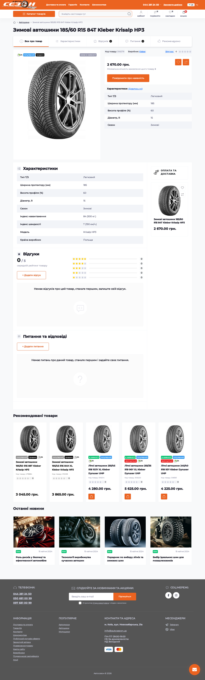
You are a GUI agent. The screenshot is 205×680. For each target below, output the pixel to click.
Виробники (19, 653)
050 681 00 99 (22, 598)
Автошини (24, 22)
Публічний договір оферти (26, 638)
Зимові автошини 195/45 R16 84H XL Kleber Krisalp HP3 (63, 466)
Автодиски (64, 624)
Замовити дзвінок (173, 5)
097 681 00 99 (22, 602)
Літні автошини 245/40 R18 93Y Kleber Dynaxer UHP (175, 469)
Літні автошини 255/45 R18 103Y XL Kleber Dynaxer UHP (101, 469)
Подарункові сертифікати (26, 656)
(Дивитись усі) (135, 89)
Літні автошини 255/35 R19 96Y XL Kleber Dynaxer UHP (138, 469)
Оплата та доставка (168, 172)
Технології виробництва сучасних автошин (76, 559)
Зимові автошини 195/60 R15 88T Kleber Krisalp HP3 (28, 466)
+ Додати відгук (31, 275)
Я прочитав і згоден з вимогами (104, 603)
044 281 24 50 (22, 593)
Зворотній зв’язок (22, 642)
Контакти (85, 5)
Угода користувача (101, 603)
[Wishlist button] (178, 62)
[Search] (129, 14)
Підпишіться (125, 596)
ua (191, 5)
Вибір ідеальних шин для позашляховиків (168, 559)
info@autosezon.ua (115, 630)
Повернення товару (23, 646)
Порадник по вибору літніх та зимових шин (125, 559)
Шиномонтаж (99, 5)
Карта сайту (19, 649)
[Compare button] (186, 62)
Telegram (174, 624)
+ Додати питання (33, 346)
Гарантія (72, 5)
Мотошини (64, 631)
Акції (15, 660)
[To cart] (91, 496)
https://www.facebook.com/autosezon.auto (168, 595)
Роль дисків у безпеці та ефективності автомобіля (31, 559)
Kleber (142, 51)
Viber (172, 629)
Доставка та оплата (56, 5)
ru (197, 5)
